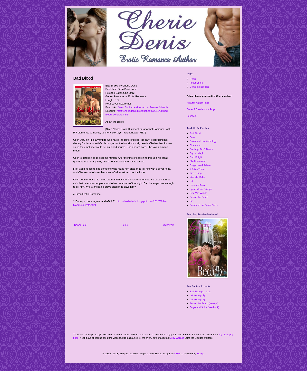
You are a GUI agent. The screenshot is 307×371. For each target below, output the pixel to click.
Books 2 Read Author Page (201, 109)
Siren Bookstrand (128, 107)
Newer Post (80, 225)
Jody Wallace (177, 338)
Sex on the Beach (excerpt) (204, 303)
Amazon (143, 107)
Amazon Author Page (198, 103)
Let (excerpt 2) (197, 299)
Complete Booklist (199, 87)
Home (125, 225)
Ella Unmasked (198, 161)
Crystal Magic (197, 153)
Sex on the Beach (199, 197)
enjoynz (178, 353)
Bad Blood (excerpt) (200, 291)
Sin (191, 201)
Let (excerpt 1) (197, 295)
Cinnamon (195, 145)
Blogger (201, 353)
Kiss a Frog (196, 173)
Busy (192, 137)
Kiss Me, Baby (197, 177)
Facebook (192, 116)
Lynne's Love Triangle (201, 189)
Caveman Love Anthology (203, 141)
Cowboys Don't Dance (201, 149)
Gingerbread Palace (200, 165)
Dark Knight (196, 157)
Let (191, 181)
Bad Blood (195, 133)
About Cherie (196, 82)
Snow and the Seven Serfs (204, 205)
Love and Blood (198, 185)
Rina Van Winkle (198, 193)
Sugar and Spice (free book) (204, 307)
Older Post (168, 225)
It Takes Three (197, 169)
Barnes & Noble (159, 107)
